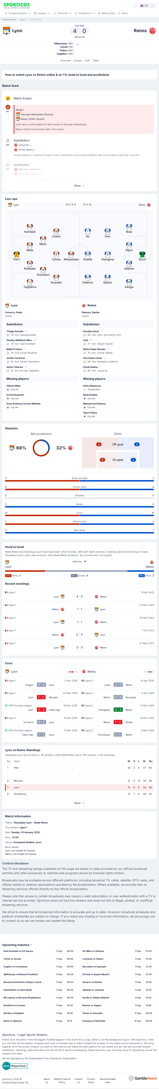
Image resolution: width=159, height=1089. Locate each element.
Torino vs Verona (12, 958)
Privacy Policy (91, 1081)
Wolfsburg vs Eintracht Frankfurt (21, 974)
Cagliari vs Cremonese (15, 966)
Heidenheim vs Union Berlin (18, 990)
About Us (47, 1081)
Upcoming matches (17, 945)
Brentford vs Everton (14, 1005)
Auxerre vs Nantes (92, 982)
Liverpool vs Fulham (92, 958)
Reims (150, 566)
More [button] (79, 185)
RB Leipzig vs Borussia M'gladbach (22, 997)
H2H (87, 60)
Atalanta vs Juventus (93, 990)
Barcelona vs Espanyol (94, 966)
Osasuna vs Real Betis (94, 1021)
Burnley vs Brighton (14, 1013)
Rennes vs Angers (92, 1005)
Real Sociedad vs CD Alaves (18, 951)
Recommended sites (107, 1081)
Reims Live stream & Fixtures (20, 854)
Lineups (77, 60)
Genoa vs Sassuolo (92, 1013)
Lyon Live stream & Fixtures (20, 850)
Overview (66, 60)
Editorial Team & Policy (62, 1081)
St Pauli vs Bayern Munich (95, 974)
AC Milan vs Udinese (93, 951)
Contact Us (78, 1081)
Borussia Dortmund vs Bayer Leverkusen (25, 982)
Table (96, 60)
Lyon (8, 566)
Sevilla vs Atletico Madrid (95, 997)
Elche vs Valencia (13, 1021)
